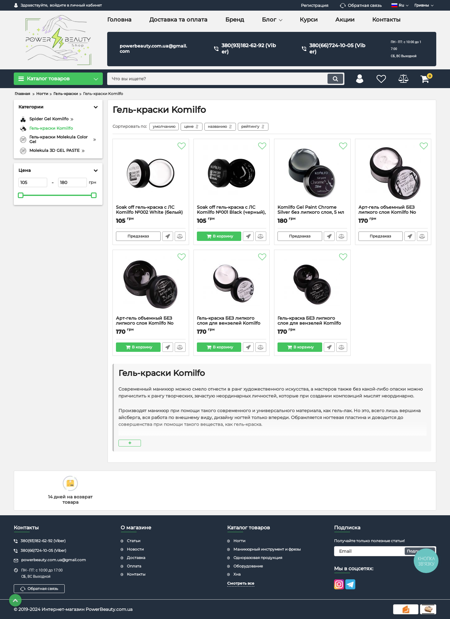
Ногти (239, 540)
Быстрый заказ (167, 236)
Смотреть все (240, 583)
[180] (72, 182)
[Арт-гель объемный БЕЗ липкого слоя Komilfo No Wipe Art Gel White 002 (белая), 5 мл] (393, 173)
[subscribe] (385, 551)
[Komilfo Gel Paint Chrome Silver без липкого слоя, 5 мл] (312, 173)
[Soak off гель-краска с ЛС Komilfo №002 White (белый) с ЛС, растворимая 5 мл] (151, 173)
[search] (225, 78)
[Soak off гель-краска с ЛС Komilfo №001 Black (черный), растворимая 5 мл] (232, 173)
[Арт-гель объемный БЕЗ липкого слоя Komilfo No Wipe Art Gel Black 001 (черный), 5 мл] (151, 284)
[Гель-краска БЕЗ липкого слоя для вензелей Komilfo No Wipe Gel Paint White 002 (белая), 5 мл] (232, 284)
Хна (237, 574)
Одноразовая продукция (257, 557)
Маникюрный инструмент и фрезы (267, 549)
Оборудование (248, 566)
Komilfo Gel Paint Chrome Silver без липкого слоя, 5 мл (312, 213)
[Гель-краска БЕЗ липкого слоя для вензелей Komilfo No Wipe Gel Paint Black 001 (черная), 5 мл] (312, 284)
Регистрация (314, 5)
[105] (32, 182)
